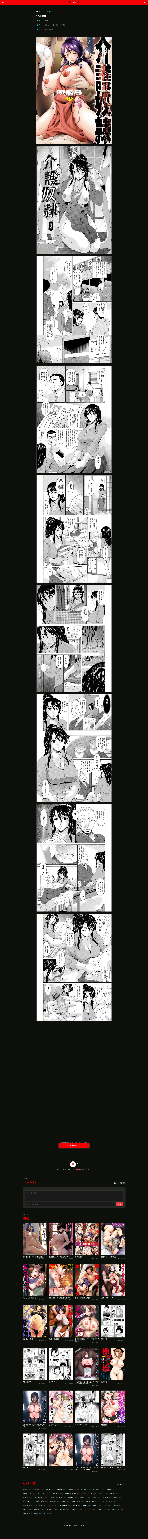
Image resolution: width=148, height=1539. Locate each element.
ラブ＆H (58, 1494)
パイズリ (28, 1502)
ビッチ (28, 1514)
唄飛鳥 (46, 21)
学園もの (85, 1498)
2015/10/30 (48, 29)
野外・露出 (92, 1502)
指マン (28, 1510)
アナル (108, 1498)
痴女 (87, 1506)
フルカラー (45, 1494)
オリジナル (78, 1502)
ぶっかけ (28, 1506)
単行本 (63, 25)
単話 (40, 1490)
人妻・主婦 (55, 25)
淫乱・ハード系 (59, 1498)
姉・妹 (55, 1502)
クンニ (54, 1506)
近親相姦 (66, 1506)
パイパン (90, 1510)
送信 (119, 1204)
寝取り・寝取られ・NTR (76, 1494)
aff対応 (46, 25)
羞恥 (77, 1506)
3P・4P (28, 1498)
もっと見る (122, 1485)
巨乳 (50, 1490)
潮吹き (73, 1498)
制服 (114, 1494)
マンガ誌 (41, 1506)
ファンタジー (42, 1498)
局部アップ (104, 1510)
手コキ (98, 1506)
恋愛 (118, 1498)
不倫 (48, 1514)
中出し (74, 1490)
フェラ (86, 1490)
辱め (66, 1502)
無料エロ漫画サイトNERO (76, 1525)
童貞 (38, 1514)
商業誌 (49, 12)
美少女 (112, 1490)
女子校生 (99, 1490)
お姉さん (53, 1510)
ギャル (65, 1510)
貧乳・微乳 (42, 1502)
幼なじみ (40, 1510)
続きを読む (74, 1145)
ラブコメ (118, 1510)
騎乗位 (104, 1494)
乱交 (118, 1506)
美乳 (97, 1498)
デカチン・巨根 (109, 1502)
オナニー (77, 1510)
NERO (74, 2)
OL (109, 1506)
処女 (93, 1494)
